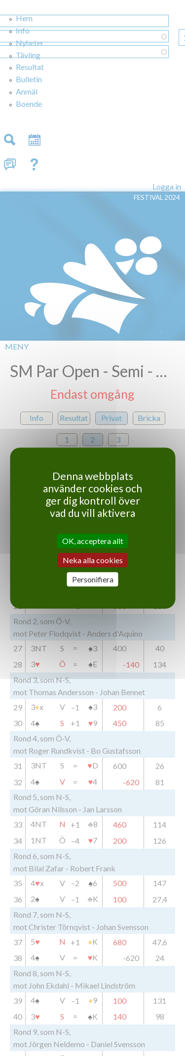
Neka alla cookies (93, 560)
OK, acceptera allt (92, 540)
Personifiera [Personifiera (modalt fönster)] (92, 579)
